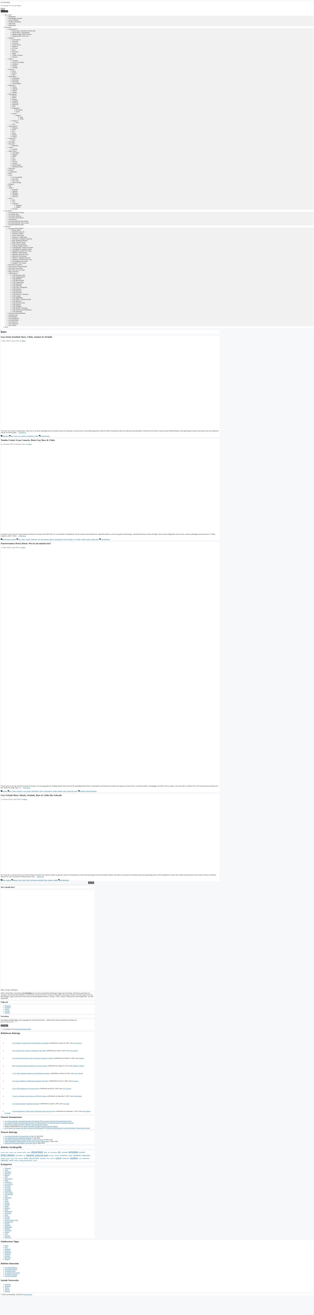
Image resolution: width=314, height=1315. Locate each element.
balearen (15, 880)
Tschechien (8, 1230)
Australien (8, 1172)
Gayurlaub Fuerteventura (12, 1273)
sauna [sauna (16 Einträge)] (47, 1158)
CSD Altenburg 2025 (18, 275)
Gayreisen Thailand (11, 1276)
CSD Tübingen (16, 306)
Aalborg (14, 89)
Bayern (14, 96)
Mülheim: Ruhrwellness (19, 252)
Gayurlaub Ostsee (10, 1271)
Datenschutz (12, 25)
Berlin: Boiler (16, 230)
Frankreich (12, 138)
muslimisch (30, 436)
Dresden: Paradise (17, 233)
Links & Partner (13, 20)
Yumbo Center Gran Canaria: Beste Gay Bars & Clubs (28, 440)
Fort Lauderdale (17, 177)
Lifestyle (8, 226)
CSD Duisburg (16, 285)
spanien (50, 880)
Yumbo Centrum (17, 55)
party (64, 791)
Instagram (8, 1006)
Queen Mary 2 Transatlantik (21, 32)
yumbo (78, 539)
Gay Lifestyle (78, 1043)
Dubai (14, 156)
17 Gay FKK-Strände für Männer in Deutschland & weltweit (31, 1073)
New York (15, 180)
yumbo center (85, 539)
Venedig (14, 67)
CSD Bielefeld (16, 279)
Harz (13, 124)
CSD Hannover (17, 291)
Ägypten (15, 154)
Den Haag (15, 81)
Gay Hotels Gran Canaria (16, 212)
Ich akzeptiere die (16, 1029)
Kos (13, 131)
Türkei (11, 147)
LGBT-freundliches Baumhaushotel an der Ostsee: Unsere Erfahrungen (26, 1141)
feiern (41, 791)
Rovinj (14, 73)
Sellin (22, 119)
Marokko (15, 193)
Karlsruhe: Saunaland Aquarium (22, 239)
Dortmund (19, 110)
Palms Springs (16, 182)
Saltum (14, 90)
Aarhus (14, 87)
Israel (14, 160)
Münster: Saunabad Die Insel (21, 258)
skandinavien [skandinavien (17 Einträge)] (65, 1158)
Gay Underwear (13, 323)
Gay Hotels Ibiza (13, 214)
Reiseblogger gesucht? (15, 18)
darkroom (34, 539)
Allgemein (5, 436)
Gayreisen (8, 1187)
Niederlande (12, 76)
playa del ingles (68, 539)
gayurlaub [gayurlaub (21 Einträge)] (82, 1152)
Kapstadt (15, 189)
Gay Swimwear (13, 322)
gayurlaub (40, 880)
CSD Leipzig (16, 296)
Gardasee (15, 60)
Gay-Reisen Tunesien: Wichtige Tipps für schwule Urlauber (29, 1124)
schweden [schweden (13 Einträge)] (52, 1158)
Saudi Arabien (16, 165)
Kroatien (11, 69)
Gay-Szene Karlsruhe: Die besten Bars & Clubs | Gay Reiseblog (24, 1123)
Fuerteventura (16, 45)
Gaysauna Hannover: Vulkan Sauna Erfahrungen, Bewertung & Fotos (33, 1111)
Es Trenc (15, 48)
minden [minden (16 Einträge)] (70, 1155)
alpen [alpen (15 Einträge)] (7, 1152)
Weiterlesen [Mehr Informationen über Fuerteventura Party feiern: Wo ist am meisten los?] (26, 788)
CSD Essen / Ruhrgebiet (19, 287)
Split (13, 74)
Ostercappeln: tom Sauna (20, 261)
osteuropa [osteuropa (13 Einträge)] (20, 1158)
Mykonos (15, 128)
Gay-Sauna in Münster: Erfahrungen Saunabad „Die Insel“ (30, 1081)
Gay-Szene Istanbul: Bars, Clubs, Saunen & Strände (26, 337)
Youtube (7, 1011)
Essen (18, 111)
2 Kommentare (45, 436)
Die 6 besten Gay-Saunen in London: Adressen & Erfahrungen (24, 1128)
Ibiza (13, 50)
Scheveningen (16, 83)
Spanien (11, 38)
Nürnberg (7, 1254)
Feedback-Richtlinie (14, 22)
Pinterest (7, 1012)
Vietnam (14, 209)
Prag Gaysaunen (13, 271)
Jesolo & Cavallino (18, 62)
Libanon (14, 163)
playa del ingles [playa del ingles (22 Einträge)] (34, 1158)
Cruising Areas (13, 315)
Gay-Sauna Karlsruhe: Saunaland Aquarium (25, 1104)
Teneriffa (15, 41)
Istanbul (14, 149)
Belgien (7, 1175)
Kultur (7, 1206)
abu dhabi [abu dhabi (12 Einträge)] (3, 1152)
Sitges (14, 53)
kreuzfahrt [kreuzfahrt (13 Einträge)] (51, 1155)
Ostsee (15, 113)
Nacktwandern (12, 317)
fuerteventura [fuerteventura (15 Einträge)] (53, 1152)
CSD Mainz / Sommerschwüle (21, 299)
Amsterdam (15, 78)
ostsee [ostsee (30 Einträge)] (26, 1158)
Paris (13, 140)
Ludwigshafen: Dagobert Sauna (22, 249)
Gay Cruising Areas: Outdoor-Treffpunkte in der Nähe (28, 1050)
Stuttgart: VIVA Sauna (19, 263)
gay (19, 436)
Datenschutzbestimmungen (22, 1029)
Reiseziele (8, 27)
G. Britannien (12, 172)
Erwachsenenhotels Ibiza (16, 224)
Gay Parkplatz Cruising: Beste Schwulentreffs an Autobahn (30, 1043)
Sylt (17, 122)
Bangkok (19, 205)
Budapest (11, 184)
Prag (9, 186)
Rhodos (14, 135)
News (6, 327)
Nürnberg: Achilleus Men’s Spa (22, 259)
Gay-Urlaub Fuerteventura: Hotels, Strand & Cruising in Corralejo (32, 1058)
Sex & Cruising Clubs (11, 1220)
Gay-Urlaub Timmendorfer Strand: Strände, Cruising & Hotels (24, 1140)
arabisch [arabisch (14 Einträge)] (11, 1152)
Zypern (14, 136)
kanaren (51, 539)
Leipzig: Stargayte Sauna (20, 246)
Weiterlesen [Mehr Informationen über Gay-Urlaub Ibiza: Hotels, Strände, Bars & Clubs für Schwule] (40, 876)
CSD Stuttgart (16, 304)
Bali (13, 200)
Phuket (18, 207)
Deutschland (13, 94)
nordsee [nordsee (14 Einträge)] (12, 1158)
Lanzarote (15, 43)
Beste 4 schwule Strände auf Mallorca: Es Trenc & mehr (29, 1066)
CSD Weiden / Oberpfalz (20, 308)
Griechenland (13, 126)
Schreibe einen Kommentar (88, 791)
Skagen (14, 92)
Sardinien (15, 64)
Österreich (8, 1237)
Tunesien (15, 196)
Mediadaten (12, 16)
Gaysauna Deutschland (16, 228)
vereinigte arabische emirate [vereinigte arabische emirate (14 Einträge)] (25, 1160)
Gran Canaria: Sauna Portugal (17, 266)
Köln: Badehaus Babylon (20, 240)
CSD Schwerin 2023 (18, 303)
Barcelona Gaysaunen (15, 265)
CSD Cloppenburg (18, 282)
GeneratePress (27, 1294)
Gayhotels (8, 1185)
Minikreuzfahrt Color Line (20, 36)
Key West (15, 179)
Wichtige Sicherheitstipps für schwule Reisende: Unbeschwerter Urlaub (68, 1128)
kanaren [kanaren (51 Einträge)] (30, 1155)
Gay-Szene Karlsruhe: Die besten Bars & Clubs (57, 1121)
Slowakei (12, 144)
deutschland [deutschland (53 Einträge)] (37, 1151)
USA (10, 175)
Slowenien (11, 168)
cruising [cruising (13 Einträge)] (28, 1152)
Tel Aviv (14, 161)
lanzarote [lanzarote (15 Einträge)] (57, 1155)
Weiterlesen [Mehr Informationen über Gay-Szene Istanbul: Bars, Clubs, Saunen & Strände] (22, 432)
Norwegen (11, 142)
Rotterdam (15, 80)
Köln (13, 106)
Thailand (15, 204)
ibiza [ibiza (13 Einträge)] (24, 1155)
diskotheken (35, 791)
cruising (28, 539)
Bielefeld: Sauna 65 (18, 232)
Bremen (14, 99)
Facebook (8, 1007)
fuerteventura (48, 791)
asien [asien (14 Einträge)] (15, 1152)
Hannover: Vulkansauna (19, 237)
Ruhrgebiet (16, 108)
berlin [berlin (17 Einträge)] (24, 1152)
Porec (14, 71)
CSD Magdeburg (17, 298)
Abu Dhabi (15, 153)
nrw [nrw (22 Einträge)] (16, 1158)
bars (12, 436)
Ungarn (7, 1232)
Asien (11, 198)
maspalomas (58, 539)
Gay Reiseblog (5, 2)
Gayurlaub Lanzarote (11, 1274)
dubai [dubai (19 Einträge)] (45, 1152)
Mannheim (8, 1252)
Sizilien (14, 66)
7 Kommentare (105, 539)
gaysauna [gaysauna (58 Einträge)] (73, 1151)
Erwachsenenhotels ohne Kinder (18, 221)
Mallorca (15, 46)
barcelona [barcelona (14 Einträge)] (19, 1152)
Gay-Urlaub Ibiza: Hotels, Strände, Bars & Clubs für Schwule (31, 795)
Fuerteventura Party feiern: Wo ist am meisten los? (26, 543)
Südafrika (15, 195)
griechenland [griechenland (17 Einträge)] (19, 1155)
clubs (15, 436)
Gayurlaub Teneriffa (11, 1269)
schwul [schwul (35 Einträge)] (58, 1158)
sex (75, 539)
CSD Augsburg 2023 (18, 277)
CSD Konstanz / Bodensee (20, 294)
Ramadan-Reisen (17, 166)
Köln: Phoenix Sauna (18, 242)
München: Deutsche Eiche (20, 254)
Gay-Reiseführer (13, 320)
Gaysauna (75, 1081)
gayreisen (33, 880)
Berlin (14, 97)
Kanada (7, 1203)
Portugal (7, 1217)
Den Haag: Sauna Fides (15, 268)
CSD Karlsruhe (17, 292)
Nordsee (15, 121)
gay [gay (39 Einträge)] (59, 1152)
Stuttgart (7, 1256)
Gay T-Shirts (12, 325)
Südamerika (8, 1227)
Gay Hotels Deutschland (15, 218)
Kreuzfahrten (13, 29)
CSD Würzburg (17, 311)
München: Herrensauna (19, 256)
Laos (13, 202)
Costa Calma (27, 791)
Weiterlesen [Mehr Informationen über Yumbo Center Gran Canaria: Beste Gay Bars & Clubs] (22, 536)
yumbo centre (94, 539)
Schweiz (11, 170)
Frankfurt (15, 101)
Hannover (15, 104)
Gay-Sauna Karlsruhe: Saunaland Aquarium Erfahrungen (22, 1121)
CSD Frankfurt (16, 289)
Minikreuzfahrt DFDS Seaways (22, 34)
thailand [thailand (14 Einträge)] (16, 1160)
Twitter (7, 1009)
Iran (13, 158)
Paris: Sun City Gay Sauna (16, 270)
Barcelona (15, 52)
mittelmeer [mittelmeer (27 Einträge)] (77, 1155)
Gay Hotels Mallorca (14, 216)
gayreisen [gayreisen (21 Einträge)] (65, 1152)
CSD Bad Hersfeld (18, 280)
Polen (10, 173)
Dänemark (12, 85)
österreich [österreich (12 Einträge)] (35, 1160)
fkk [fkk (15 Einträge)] (49, 1152)
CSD (6, 1177)
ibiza (45, 880)
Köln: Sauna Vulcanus (19, 244)
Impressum (11, 23)
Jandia (55, 791)
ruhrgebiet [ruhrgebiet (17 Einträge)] (43, 1158)
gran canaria (44, 539)
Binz (21, 117)
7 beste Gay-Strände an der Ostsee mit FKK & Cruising (29, 1096)
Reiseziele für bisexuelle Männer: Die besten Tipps (20, 1143)
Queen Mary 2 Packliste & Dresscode (23, 31)
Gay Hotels (9, 211)
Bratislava (15, 145)
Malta (6, 1210)
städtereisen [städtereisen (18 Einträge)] (86, 1158)
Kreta (14, 133)
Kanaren (14, 57)
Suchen (91, 882)
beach (24, 880)
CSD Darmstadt (17, 284)
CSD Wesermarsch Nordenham (21, 310)
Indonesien (8, 1198)
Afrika (11, 188)
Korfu (14, 129)
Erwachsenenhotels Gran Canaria (18, 223)
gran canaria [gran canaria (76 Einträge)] (8, 1154)
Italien (11, 59)
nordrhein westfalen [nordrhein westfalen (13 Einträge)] (5, 1158)
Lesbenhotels (12, 219)
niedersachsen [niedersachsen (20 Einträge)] (86, 1155)
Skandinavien (9, 1222)
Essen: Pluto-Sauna (18, 235)
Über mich (9, 15)
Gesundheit (8, 1191)
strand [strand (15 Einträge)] (80, 1158)
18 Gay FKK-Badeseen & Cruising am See (25, 1088)
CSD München (16, 301)
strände (55, 880)
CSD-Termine (13, 273)
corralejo (19, 791)
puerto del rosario (72, 791)
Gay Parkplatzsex (13, 318)
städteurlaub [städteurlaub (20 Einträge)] (4, 1160)
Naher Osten (13, 151)
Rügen (19, 115)
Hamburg (15, 103)
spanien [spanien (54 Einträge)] (74, 1158)
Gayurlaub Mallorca (11, 1267)
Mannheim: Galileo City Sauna (21, 251)
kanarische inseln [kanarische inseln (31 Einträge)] (41, 1155)
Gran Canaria (16, 39)
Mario (6, 1124)
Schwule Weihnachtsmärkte (16, 313)
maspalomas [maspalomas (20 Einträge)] (64, 1155)
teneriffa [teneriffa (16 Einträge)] (11, 1160)
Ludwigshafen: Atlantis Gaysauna (22, 247)
